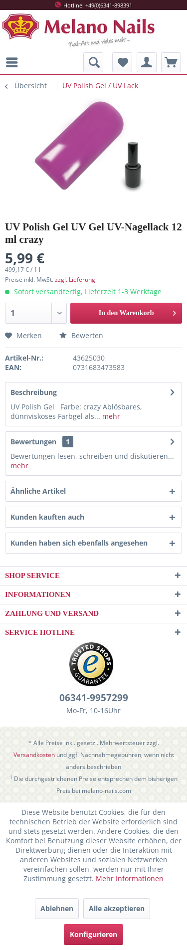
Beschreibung (33, 392)
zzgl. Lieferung (75, 279)
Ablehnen (56, 908)
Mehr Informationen (130, 878)
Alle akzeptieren (117, 908)
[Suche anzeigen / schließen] (93, 62)
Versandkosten (34, 755)
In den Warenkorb (137, 311)
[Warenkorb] (171, 62)
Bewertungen (33, 441)
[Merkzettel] (122, 62)
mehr (110, 416)
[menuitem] (14, 62)
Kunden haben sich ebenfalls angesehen (79, 543)
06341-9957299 (93, 697)
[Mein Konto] (147, 62)
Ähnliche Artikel (38, 491)
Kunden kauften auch (47, 517)
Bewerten (81, 335)
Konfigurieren (93, 934)
